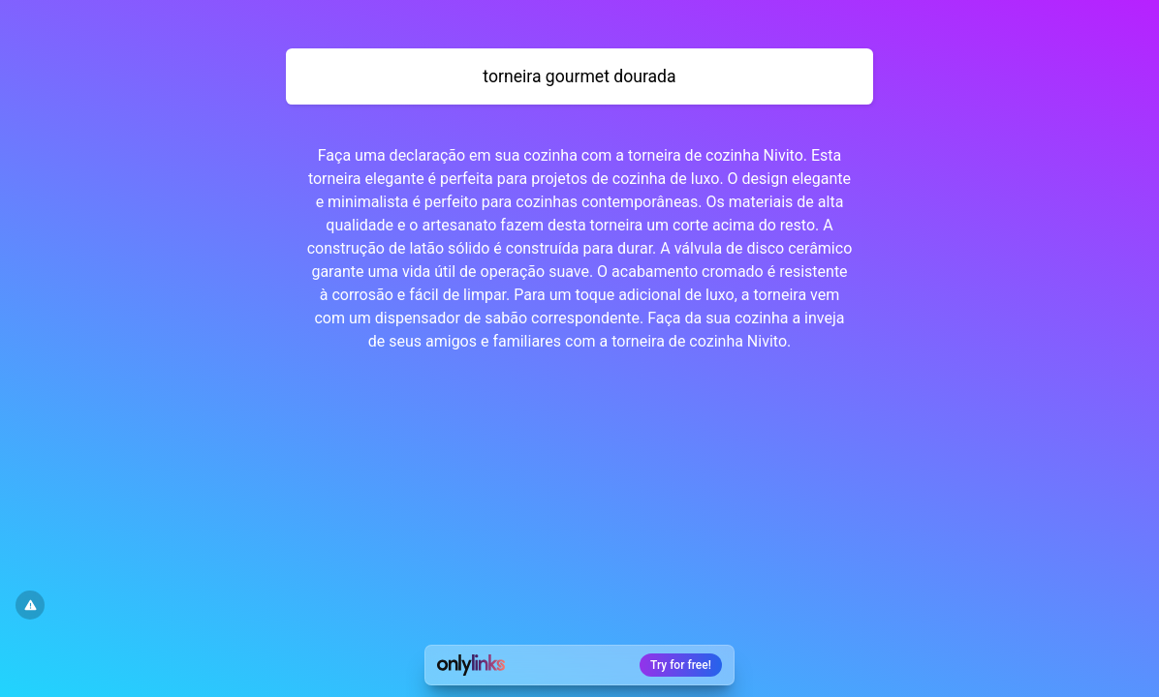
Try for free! (680, 665)
